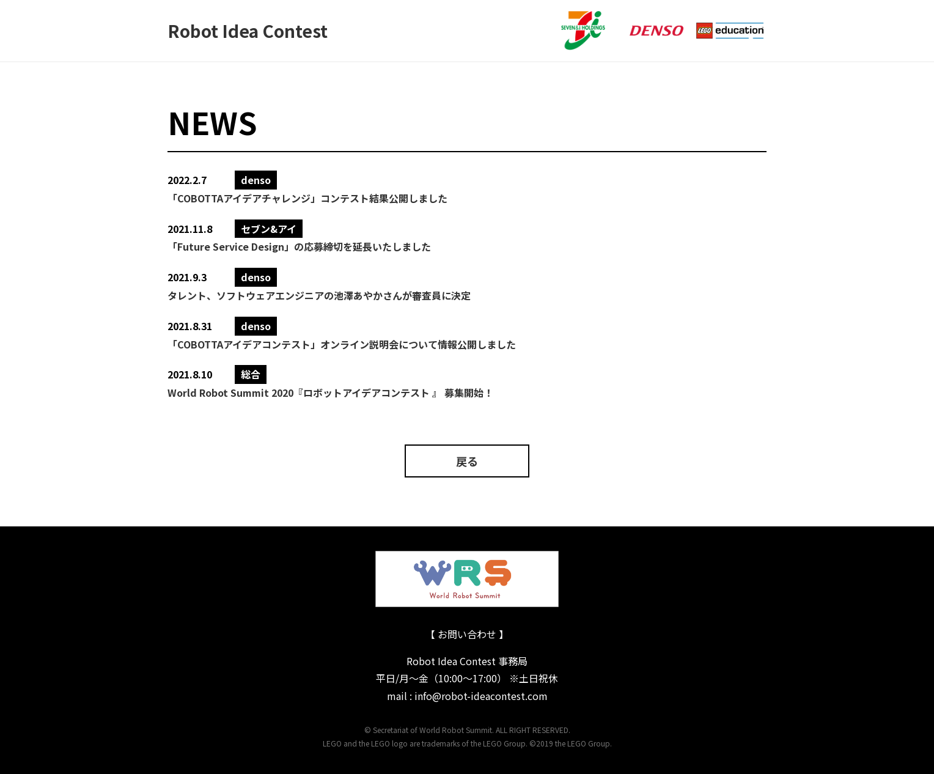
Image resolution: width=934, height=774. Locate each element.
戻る (467, 461)
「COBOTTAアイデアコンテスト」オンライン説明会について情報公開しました (341, 344)
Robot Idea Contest (247, 30)
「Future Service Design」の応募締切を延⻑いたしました (299, 246)
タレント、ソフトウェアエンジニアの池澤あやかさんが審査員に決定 (319, 295)
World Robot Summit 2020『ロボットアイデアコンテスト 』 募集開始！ (330, 392)
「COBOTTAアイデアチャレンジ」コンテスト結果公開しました (307, 198)
